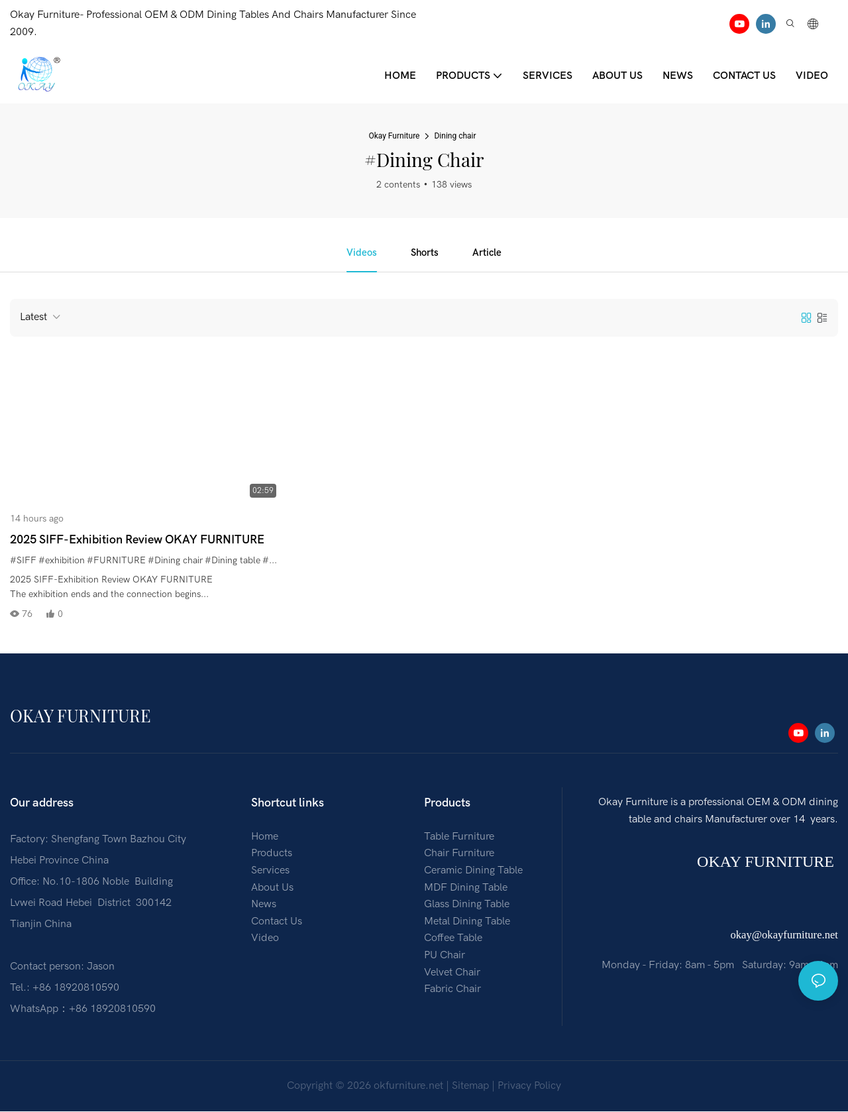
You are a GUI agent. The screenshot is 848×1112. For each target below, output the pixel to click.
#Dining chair (175, 561)
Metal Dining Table (467, 922)
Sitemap (470, 1087)
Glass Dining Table (466, 905)
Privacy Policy (529, 1087)
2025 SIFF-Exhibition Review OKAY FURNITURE (137, 541)
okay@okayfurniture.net (784, 936)
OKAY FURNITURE (767, 862)
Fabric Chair (452, 990)
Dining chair (455, 135)
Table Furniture (459, 838)
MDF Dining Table (465, 888)
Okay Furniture (393, 135)
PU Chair (444, 956)
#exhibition (61, 561)
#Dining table (232, 561)
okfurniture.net (408, 1087)
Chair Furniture (459, 854)
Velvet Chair (452, 973)
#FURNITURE (116, 561)
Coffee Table (453, 939)
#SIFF (23, 561)
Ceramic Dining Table (473, 871)
